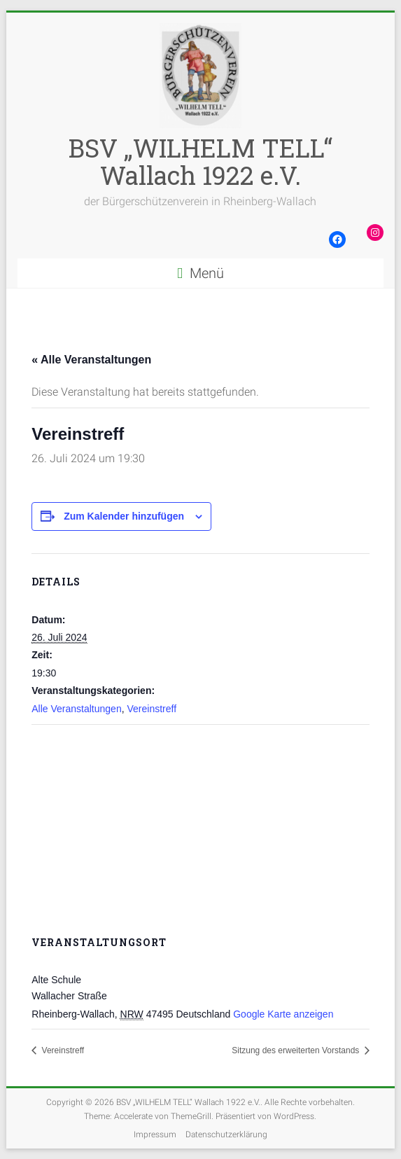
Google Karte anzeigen (283, 1014)
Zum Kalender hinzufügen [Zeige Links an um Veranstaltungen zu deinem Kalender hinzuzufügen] (124, 516)
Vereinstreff (151, 708)
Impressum (155, 1134)
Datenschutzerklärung (226, 1134)
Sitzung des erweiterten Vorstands (296, 1050)
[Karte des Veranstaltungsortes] (200, 826)
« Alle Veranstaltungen (91, 360)
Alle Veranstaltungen (76, 708)
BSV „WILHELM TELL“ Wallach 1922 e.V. (200, 161)
